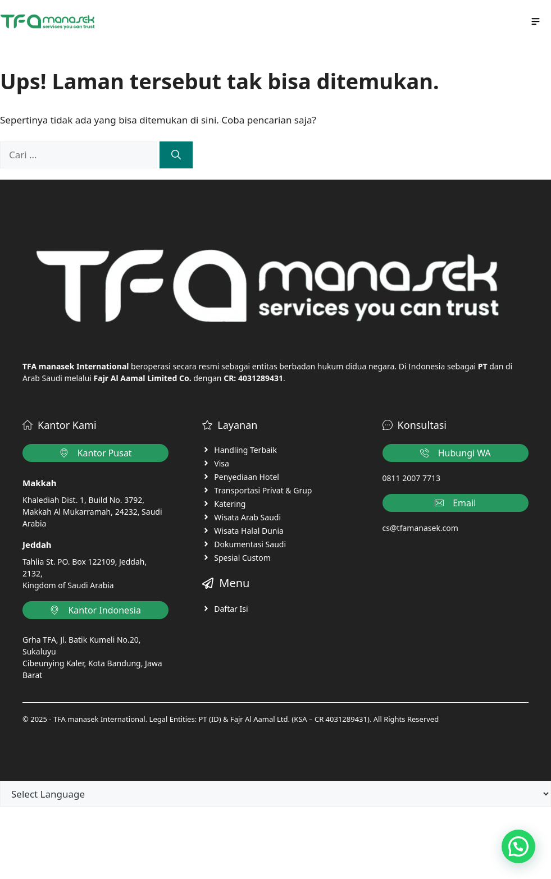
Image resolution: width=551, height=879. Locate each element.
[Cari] (176, 154)
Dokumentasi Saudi (250, 544)
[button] (518, 846)
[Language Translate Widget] (275, 794)
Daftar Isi (231, 608)
